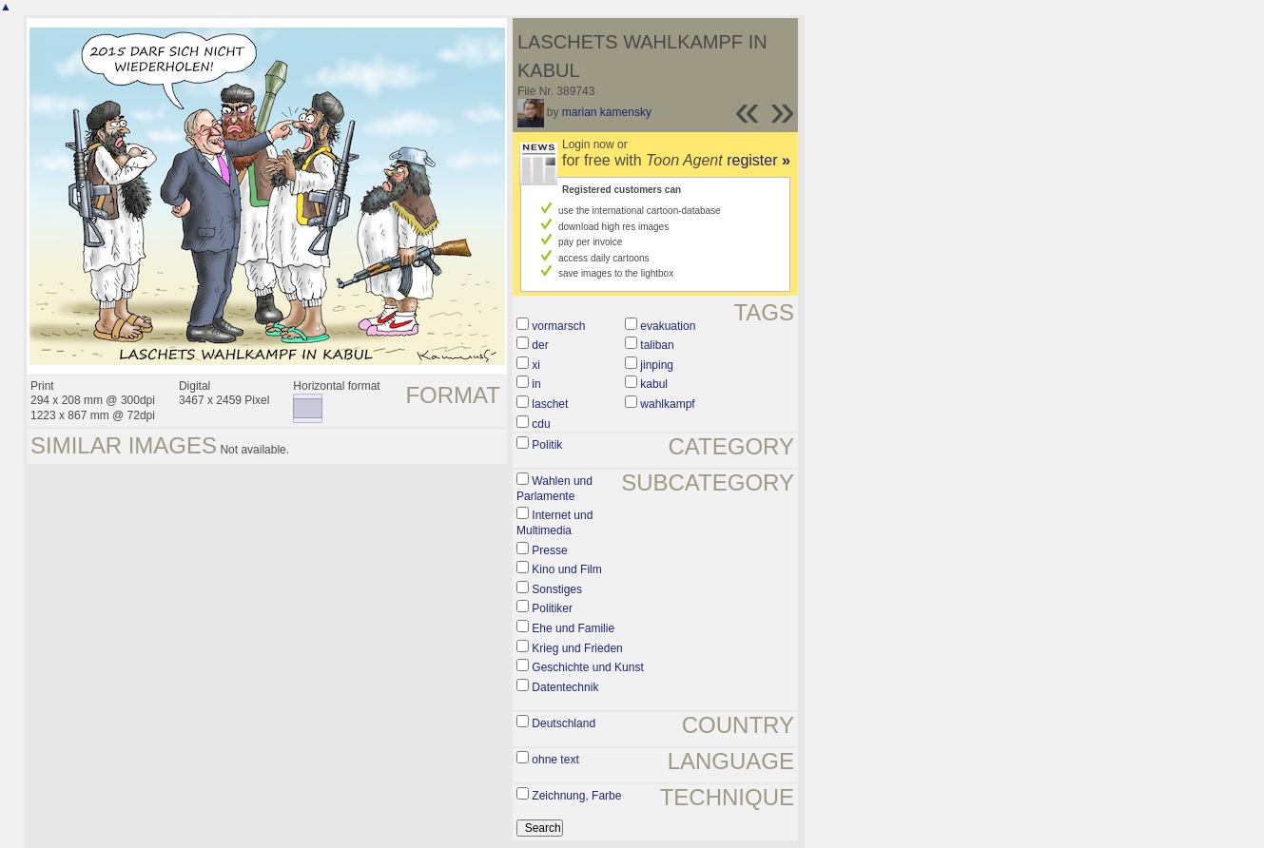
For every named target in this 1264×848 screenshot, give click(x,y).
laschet (550, 404)
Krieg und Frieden (577, 648)
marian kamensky (606, 112)
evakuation (667, 326)
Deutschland (563, 723)
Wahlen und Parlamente (554, 488)
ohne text (555, 759)
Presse (549, 550)
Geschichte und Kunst (587, 667)
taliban (656, 345)
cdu (541, 424)
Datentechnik (565, 687)
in (536, 384)
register (758, 160)
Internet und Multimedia (554, 523)
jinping (656, 365)
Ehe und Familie (573, 628)
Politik (547, 445)
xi (536, 365)
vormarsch (558, 326)
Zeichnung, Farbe (576, 795)
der (540, 345)
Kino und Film (566, 569)
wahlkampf (667, 404)
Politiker (552, 608)
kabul (654, 384)
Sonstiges (557, 589)
